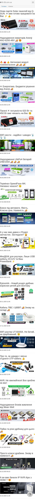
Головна (3, 6)
